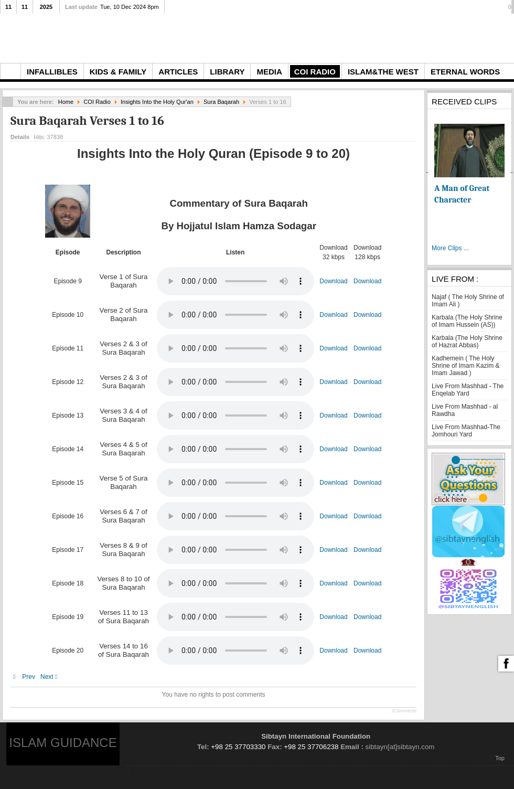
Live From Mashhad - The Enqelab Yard (468, 389)
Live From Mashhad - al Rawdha (465, 410)
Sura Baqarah (221, 102)
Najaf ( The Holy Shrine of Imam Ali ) (468, 300)
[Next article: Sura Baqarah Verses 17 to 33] (51, 676)
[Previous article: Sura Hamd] (24, 676)
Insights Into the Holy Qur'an (157, 102)
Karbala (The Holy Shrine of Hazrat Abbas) (467, 341)
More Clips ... (450, 248)
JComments (403, 710)
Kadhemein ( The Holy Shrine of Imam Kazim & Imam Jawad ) (465, 366)
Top (500, 758)
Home (65, 102)
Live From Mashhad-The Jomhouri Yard (466, 430)
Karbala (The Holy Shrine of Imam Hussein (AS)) (467, 321)
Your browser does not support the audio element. (235, 281)
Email (410, 134)
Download (333, 281)
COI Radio (97, 102)
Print (398, 134)
